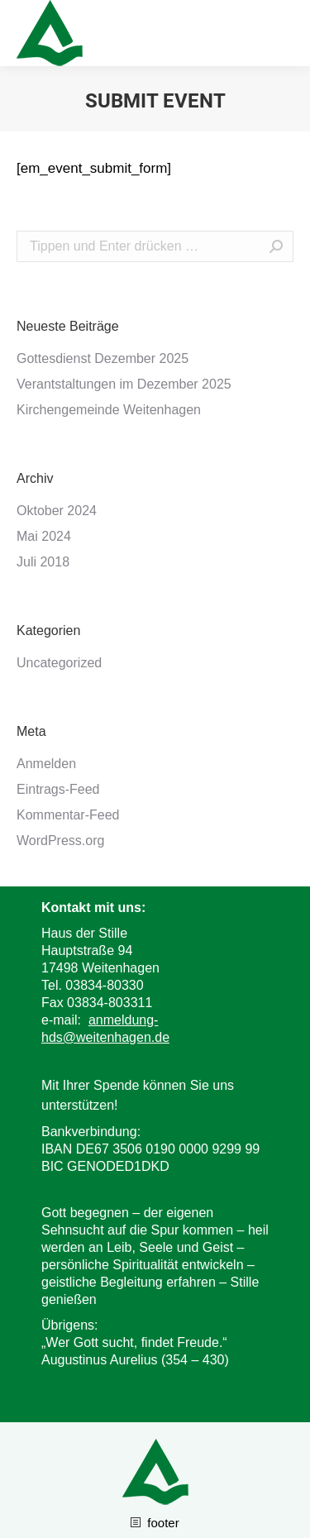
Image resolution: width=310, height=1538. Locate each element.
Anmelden (46, 764)
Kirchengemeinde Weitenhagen (109, 410)
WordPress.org (60, 840)
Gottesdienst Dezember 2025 (102, 358)
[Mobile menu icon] (283, 33)
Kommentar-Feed (68, 815)
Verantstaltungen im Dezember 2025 (124, 384)
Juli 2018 (43, 562)
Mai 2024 (44, 536)
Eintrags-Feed (58, 789)
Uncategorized (59, 663)
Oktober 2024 (57, 511)
